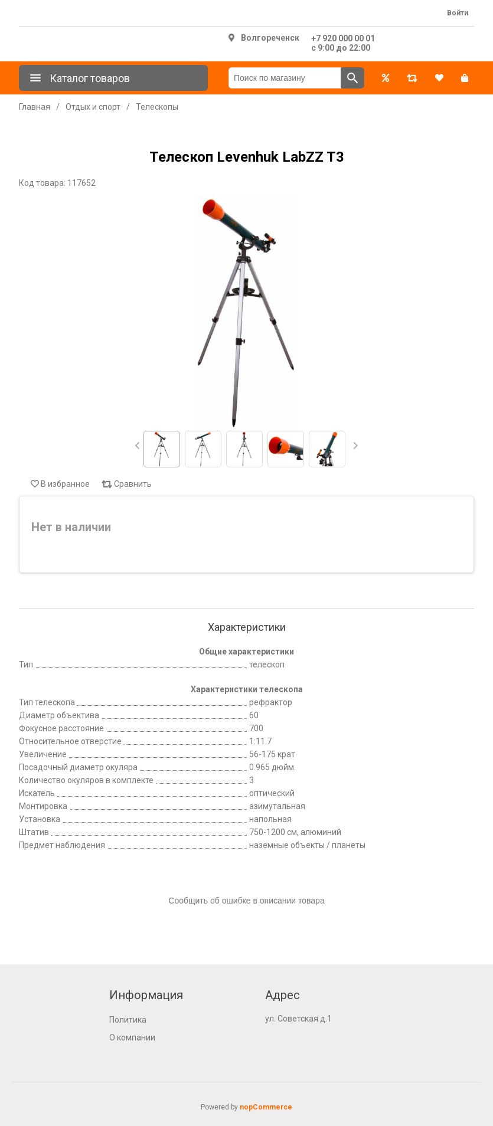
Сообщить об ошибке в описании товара (246, 900)
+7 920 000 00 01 (343, 38)
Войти (457, 13)
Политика (127, 1019)
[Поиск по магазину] (284, 78)
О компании (132, 1037)
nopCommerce (266, 1107)
